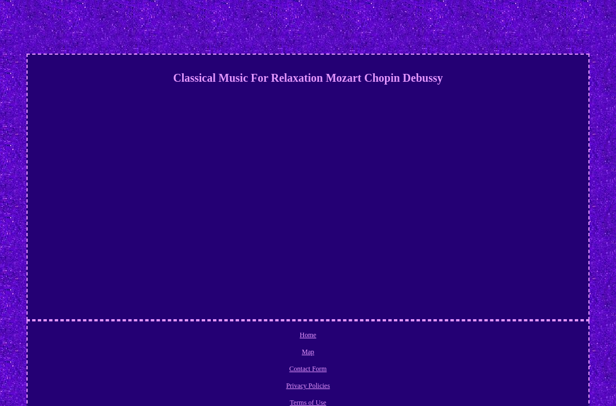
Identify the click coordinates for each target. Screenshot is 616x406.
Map (243, 337)
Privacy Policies (328, 337)
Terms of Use (377, 337)
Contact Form (277, 337)
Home (219, 337)
